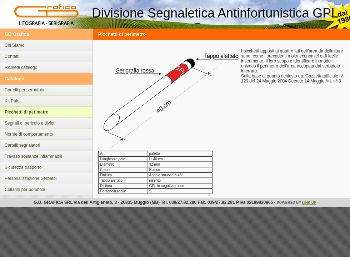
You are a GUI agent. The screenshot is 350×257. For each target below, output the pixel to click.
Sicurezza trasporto (23, 167)
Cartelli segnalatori (22, 145)
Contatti (12, 56)
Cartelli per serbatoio (24, 89)
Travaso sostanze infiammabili (33, 156)
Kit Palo (12, 101)
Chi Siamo (14, 45)
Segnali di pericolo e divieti (30, 123)
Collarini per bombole (25, 189)
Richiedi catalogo (21, 67)
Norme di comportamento (29, 134)
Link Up (309, 203)
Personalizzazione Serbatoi (30, 178)
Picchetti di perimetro (27, 112)
